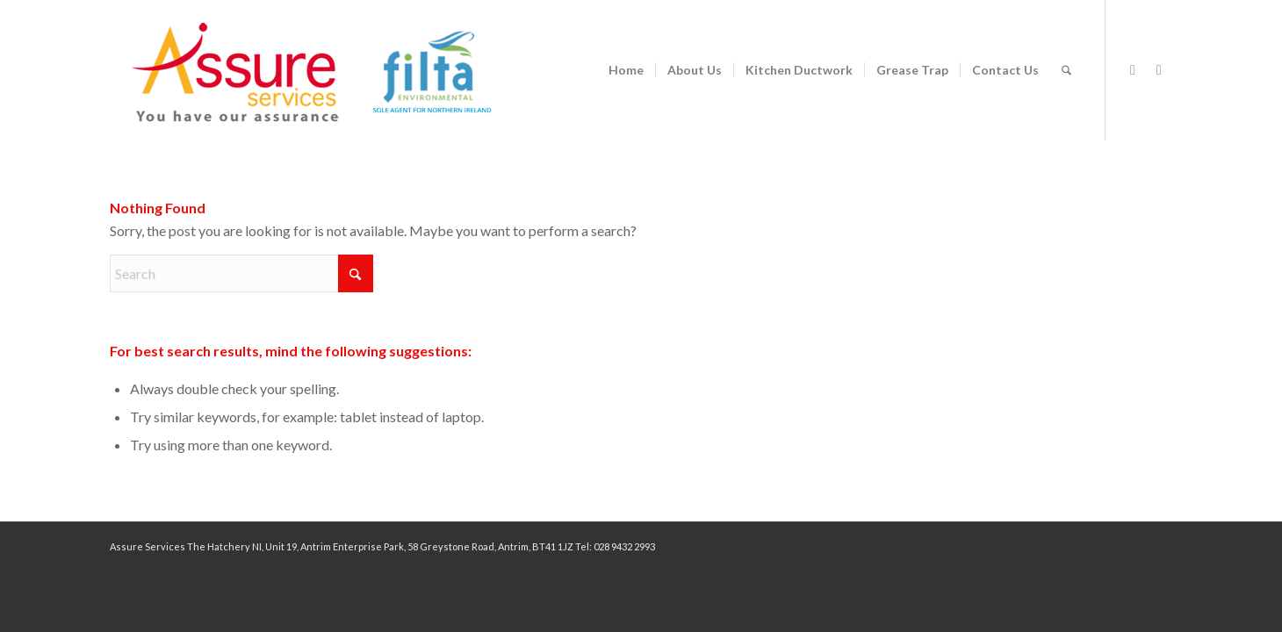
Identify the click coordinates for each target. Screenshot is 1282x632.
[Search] (1066, 70)
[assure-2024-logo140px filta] (329, 70)
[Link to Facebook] (1133, 69)
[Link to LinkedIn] (1159, 69)
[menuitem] (626, 70)
